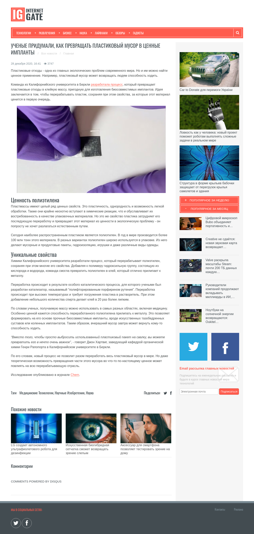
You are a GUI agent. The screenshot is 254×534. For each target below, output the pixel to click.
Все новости (49, 53)
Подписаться (229, 391)
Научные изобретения (70, 392)
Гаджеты (136, 33)
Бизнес (65, 33)
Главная (68, 53)
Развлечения (45, 33)
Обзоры (118, 33)
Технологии (23, 33)
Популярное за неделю (209, 200)
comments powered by (36, 471)
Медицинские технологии (36, 392)
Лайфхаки (99, 33)
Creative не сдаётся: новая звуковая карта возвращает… (221, 243)
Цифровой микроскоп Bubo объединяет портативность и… (221, 222)
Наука (81, 33)
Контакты (220, 499)
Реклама (238, 499)
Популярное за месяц (209, 208)
